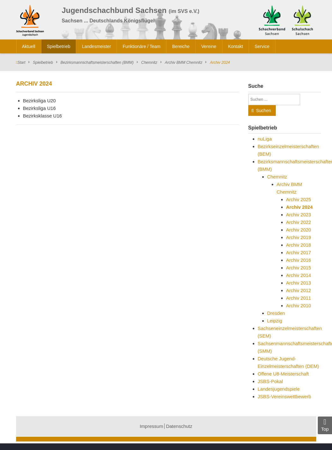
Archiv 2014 (298, 275)
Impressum (151, 426)
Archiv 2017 (298, 252)
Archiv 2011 (298, 298)
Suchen (263, 110)
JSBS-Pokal (270, 381)
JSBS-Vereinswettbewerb (284, 396)
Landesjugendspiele (279, 389)
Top (325, 425)
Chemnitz (149, 62)
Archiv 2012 (298, 290)
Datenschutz (179, 426)
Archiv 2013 (298, 282)
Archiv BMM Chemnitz (183, 62)
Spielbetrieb (43, 62)
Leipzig (274, 320)
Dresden (276, 313)
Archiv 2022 (298, 222)
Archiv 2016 (298, 260)
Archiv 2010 (298, 305)
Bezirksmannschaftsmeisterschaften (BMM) (97, 62)
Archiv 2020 (298, 229)
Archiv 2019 (298, 237)
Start (21, 62)
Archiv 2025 (298, 199)
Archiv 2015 (298, 267)
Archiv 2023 (298, 214)
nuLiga (265, 138)
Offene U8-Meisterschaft (283, 373)
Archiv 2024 (299, 207)
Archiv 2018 (298, 245)
